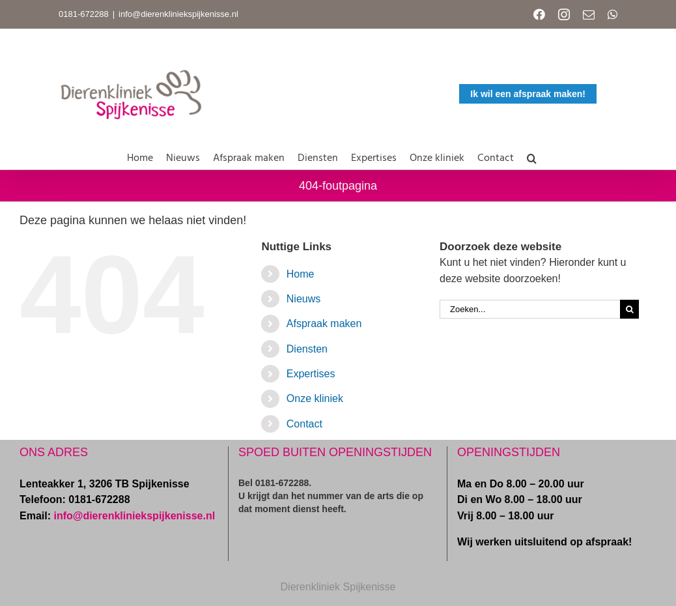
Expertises (311, 373)
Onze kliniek (315, 398)
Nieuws (303, 298)
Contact (304, 423)
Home (301, 274)
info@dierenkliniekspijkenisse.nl (178, 14)
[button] (532, 156)
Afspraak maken (324, 323)
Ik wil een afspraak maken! (527, 94)
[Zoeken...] (530, 309)
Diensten (307, 348)
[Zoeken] (629, 309)
